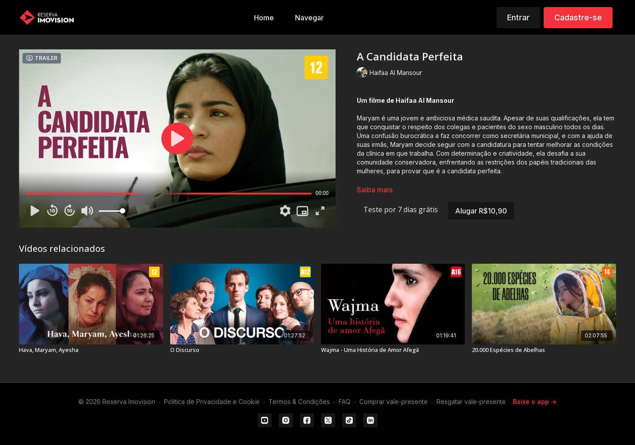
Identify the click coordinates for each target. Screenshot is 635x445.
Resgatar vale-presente (471, 401)
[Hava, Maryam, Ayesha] (91, 350)
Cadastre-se (578, 17)
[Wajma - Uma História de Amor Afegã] (393, 350)
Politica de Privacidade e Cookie (212, 401)
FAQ (345, 401)
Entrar (518, 17)
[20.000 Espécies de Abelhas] (544, 350)
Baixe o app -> (535, 401)
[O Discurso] (242, 350)
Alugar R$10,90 (481, 210)
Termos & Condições (299, 401)
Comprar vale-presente (393, 401)
